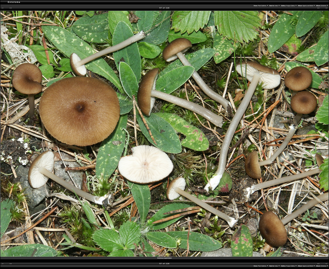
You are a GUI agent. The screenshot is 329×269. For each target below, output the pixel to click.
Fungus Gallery (291, 5)
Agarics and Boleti (309, 5)
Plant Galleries (263, 5)
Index (277, 5)
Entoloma (324, 5)
